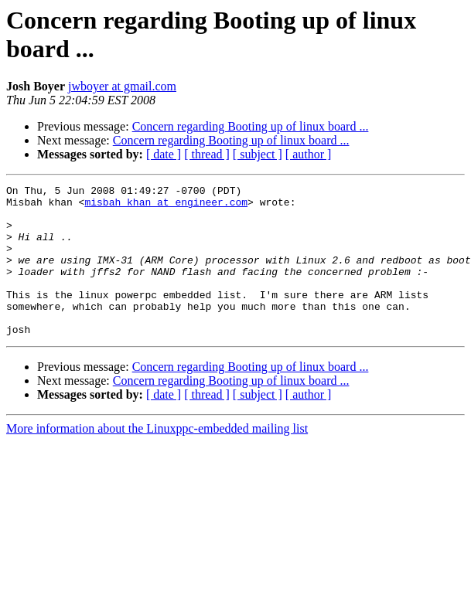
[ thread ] (207, 154)
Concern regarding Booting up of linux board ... (250, 126)
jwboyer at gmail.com (122, 86)
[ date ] (163, 154)
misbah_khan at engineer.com (165, 206)
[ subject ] (257, 154)
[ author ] (308, 154)
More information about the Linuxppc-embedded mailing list (157, 458)
